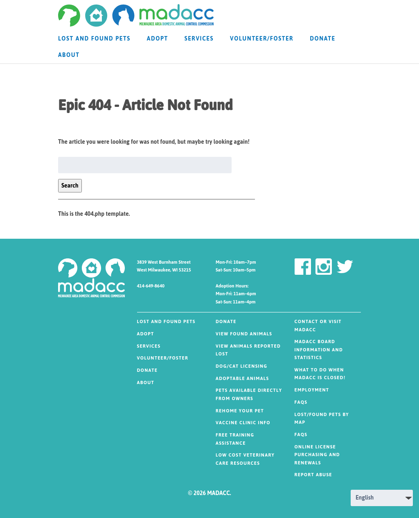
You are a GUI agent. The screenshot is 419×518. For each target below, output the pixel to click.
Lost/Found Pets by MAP (322, 419)
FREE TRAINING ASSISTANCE (235, 439)
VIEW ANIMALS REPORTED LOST (248, 350)
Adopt (157, 38)
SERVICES (199, 38)
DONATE (323, 38)
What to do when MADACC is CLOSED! (320, 374)
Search (70, 185)
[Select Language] (382, 498)
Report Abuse (313, 475)
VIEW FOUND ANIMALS (244, 334)
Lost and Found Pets (94, 38)
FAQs (301, 402)
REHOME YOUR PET (240, 411)
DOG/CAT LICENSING (241, 366)
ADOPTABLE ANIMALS (242, 378)
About (68, 55)
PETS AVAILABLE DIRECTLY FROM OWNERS (249, 395)
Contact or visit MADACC (318, 326)
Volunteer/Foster (261, 38)
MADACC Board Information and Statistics (319, 350)
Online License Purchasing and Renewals (317, 455)
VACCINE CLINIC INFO (243, 423)
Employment (312, 390)
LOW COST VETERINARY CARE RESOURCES (245, 459)
